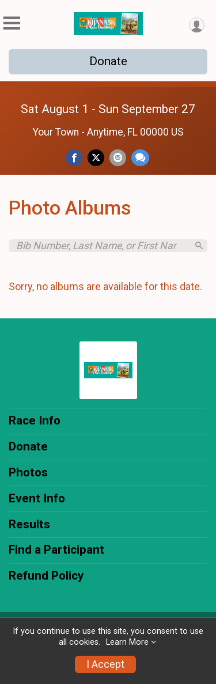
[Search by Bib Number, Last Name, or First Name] (101, 245)
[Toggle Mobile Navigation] (11, 23)
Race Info (34, 420)
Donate (108, 61)
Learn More (127, 642)
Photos (28, 472)
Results (29, 524)
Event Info (37, 498)
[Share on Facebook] (74, 157)
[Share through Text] (140, 157)
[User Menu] (196, 25)
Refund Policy (46, 575)
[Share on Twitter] (96, 157)
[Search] (199, 245)
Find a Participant (56, 550)
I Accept (105, 664)
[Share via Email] (117, 157)
